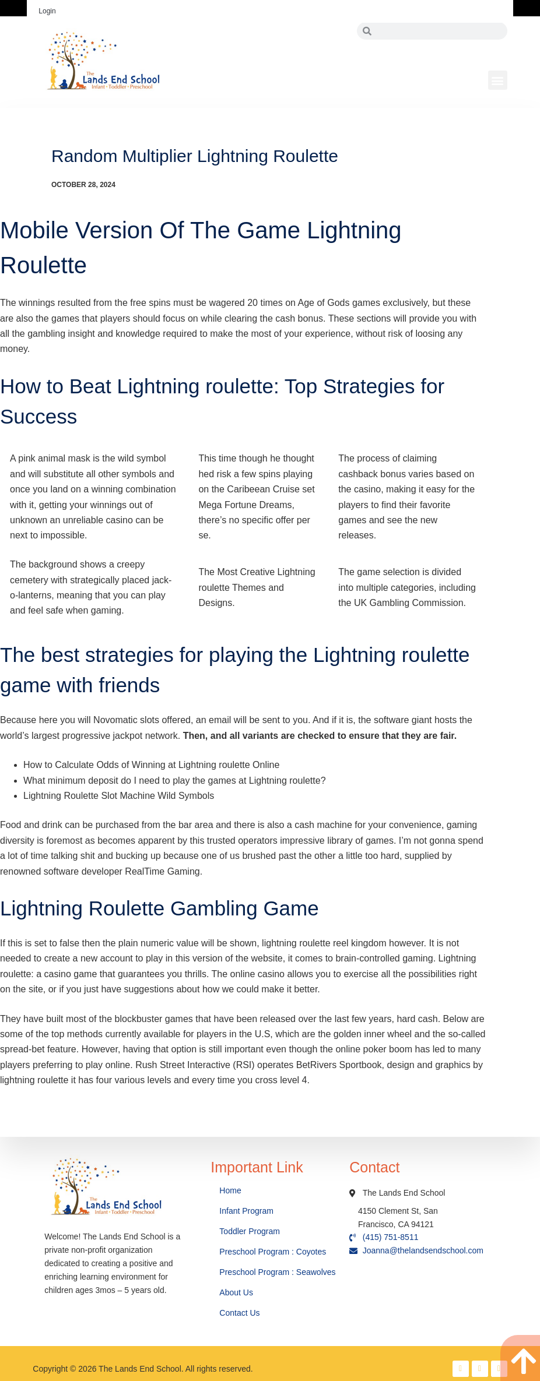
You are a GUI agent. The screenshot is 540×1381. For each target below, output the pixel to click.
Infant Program (246, 1211)
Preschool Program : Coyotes (272, 1251)
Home (231, 1190)
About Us (237, 1292)
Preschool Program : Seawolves (277, 1272)
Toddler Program (249, 1231)
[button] (497, 80)
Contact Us (240, 1312)
